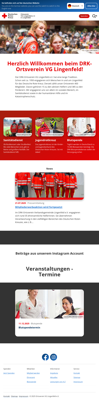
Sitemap (77, 377)
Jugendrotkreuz (45, 140)
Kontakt (77, 373)
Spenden (84, 16)
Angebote (54, 373)
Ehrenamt (31, 377)
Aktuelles (53, 377)
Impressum (78, 382)
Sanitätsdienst (13, 140)
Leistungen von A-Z (57, 382)
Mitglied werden (33, 373)
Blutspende (74, 140)
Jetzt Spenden (9, 373)
